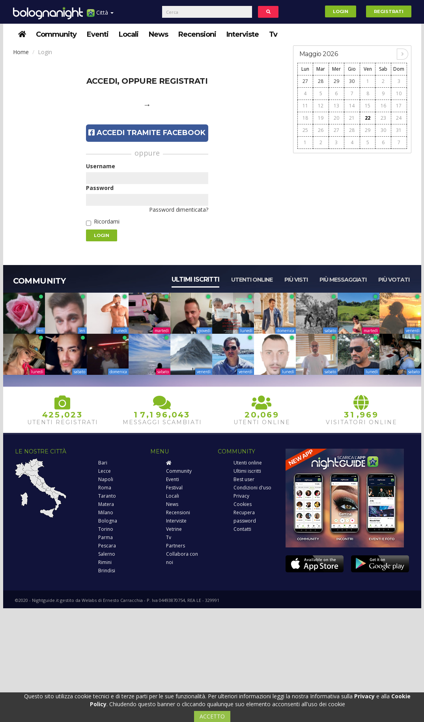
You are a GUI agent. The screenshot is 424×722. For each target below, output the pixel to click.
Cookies (242, 504)
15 (367, 105)
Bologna (107, 520)
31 (399, 130)
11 (305, 105)
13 (336, 105)
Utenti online (252, 279)
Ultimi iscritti (195, 279)
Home (21, 52)
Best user (243, 479)
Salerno (106, 554)
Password (100, 188)
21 (352, 118)
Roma (104, 487)
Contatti (242, 529)
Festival (174, 487)
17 (399, 105)
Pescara (107, 545)
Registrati (388, 11)
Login (340, 11)
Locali (128, 34)
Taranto (107, 496)
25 (305, 130)
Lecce (104, 471)
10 (399, 93)
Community (56, 34)
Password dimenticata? (178, 209)
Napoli (105, 479)
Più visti (296, 279)
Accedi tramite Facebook (146, 132)
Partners (175, 545)
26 (320, 130)
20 (336, 118)
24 (399, 118)
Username (100, 166)
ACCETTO (212, 716)
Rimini (105, 562)
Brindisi (106, 570)
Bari (102, 462)
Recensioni (197, 34)
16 (383, 105)
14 (352, 105)
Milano (105, 512)
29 (336, 81)
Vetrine (174, 529)
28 (320, 81)
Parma (105, 537)
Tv (273, 34)
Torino (105, 529)
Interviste (242, 34)
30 (352, 81)
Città (100, 16)
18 (305, 118)
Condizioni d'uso (252, 487)
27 (305, 81)
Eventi (97, 34)
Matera (106, 504)
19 (320, 118)
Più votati (393, 279)
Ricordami (107, 221)
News (158, 34)
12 (320, 105)
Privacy (241, 496)
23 (383, 118)
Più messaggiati (342, 279)
